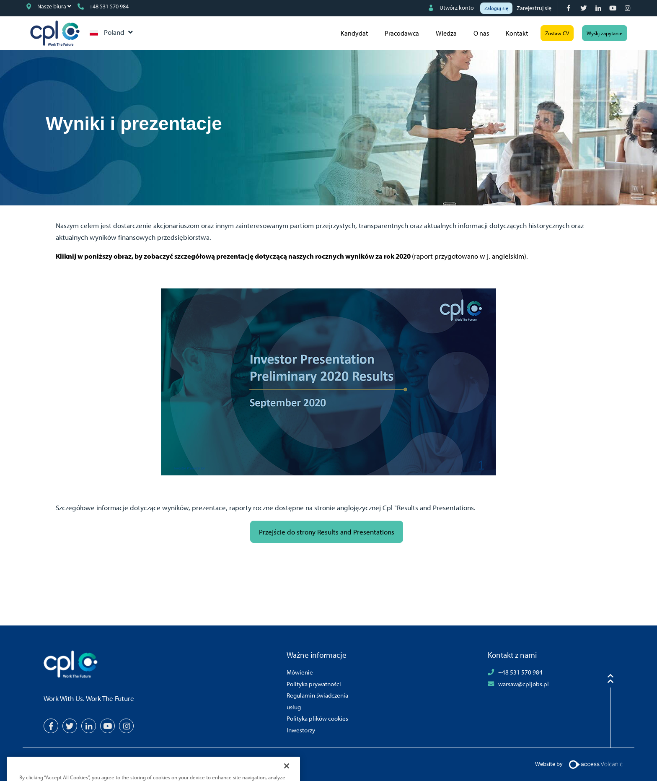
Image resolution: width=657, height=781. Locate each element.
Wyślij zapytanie (605, 33)
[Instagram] (628, 8)
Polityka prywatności (314, 684)
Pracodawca (402, 33)
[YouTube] (613, 8)
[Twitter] (584, 8)
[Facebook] (569, 8)
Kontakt (517, 33)
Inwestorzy (301, 730)
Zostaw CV (557, 33)
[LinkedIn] (599, 8)
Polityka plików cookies (317, 718)
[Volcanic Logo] (596, 764)
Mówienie (300, 672)
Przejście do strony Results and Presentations (326, 531)
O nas (481, 33)
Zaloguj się (496, 8)
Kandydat (354, 33)
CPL (54, 33)
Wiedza (446, 33)
